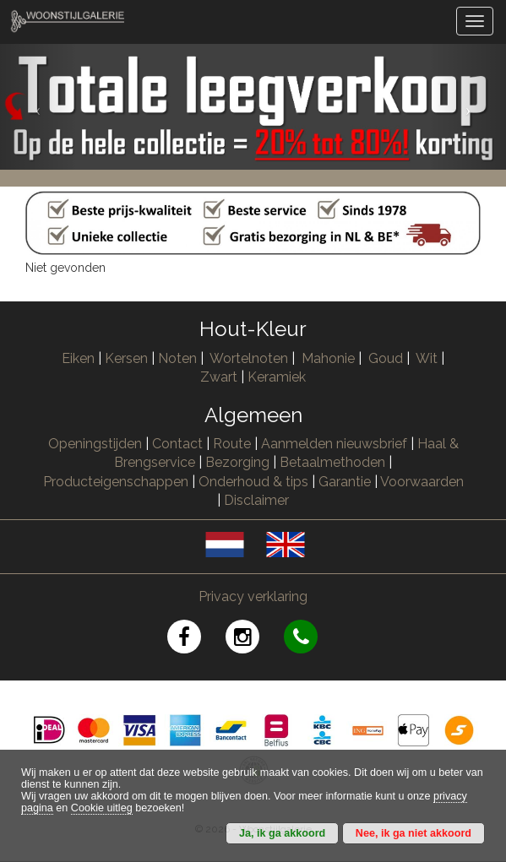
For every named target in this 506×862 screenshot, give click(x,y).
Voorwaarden (422, 482)
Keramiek (277, 377)
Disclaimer (256, 500)
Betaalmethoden (332, 462)
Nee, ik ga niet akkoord (413, 833)
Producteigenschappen (115, 482)
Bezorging (239, 462)
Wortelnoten (248, 358)
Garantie (344, 482)
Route (232, 444)
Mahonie (328, 358)
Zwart (218, 377)
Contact (177, 444)
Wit (427, 358)
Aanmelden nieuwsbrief (334, 444)
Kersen (126, 358)
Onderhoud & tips (253, 482)
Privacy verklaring (253, 596)
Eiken (78, 358)
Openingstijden (95, 444)
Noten (177, 358)
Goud (385, 358)
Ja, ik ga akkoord (282, 833)
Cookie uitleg (102, 808)
